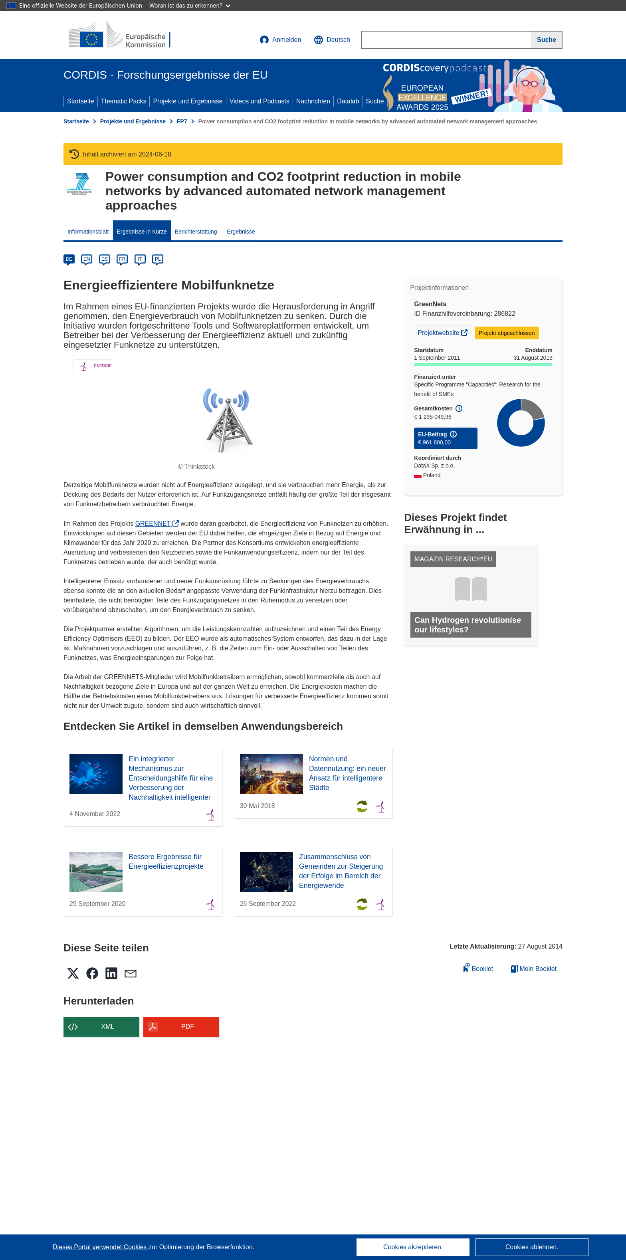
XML (108, 1026)
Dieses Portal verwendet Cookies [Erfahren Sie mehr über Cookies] (101, 1247)
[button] (332, 40)
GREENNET (157, 523)
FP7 (182, 121)
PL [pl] (158, 259)
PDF (187, 1026)
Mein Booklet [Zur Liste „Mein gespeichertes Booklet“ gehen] (534, 969)
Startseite (80, 101)
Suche (375, 101)
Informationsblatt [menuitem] (88, 231)
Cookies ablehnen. (532, 1247)
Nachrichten (313, 101)
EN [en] (86, 259)
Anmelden (280, 40)
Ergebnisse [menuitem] (241, 231)
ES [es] (104, 259)
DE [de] (69, 259)
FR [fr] (122, 259)
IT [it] (140, 259)
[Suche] (547, 40)
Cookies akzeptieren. (413, 1247)
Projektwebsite (444, 331)
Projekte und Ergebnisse (187, 101)
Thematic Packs (124, 101)
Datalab (348, 101)
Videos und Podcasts (259, 101)
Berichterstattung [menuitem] (196, 231)
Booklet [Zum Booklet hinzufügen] (478, 967)
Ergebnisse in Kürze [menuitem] (142, 231)
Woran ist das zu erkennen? (189, 5)
